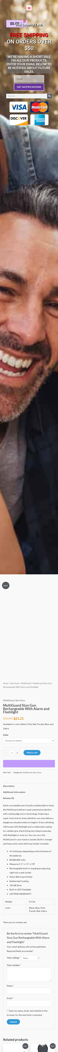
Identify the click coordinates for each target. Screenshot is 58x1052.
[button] (29, 7)
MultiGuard (26, 683)
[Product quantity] (12, 753)
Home (6, 683)
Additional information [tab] (14, 792)
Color (6, 735)
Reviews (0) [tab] (8, 798)
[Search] (49, 96)
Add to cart (32, 752)
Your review (14, 965)
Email (10, 998)
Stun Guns (14, 683)
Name (10, 985)
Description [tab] (8, 786)
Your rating (13, 957)
